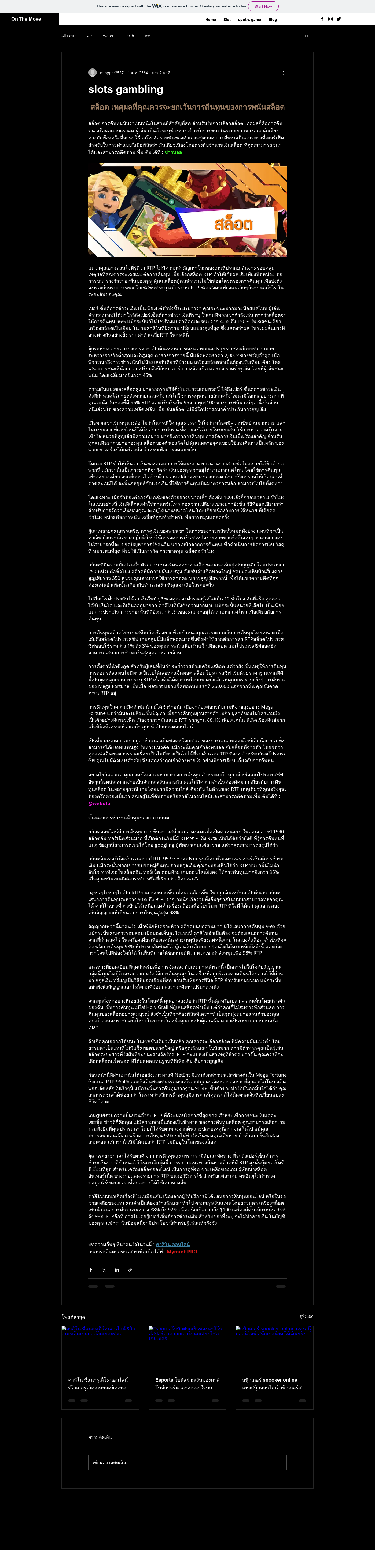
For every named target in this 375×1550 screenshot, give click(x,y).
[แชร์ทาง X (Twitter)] (103, 1269)
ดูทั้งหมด (307, 1316)
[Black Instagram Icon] (330, 19)
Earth (129, 35)
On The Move (26, 19)
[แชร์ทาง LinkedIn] (117, 1269)
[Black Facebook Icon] (322, 19)
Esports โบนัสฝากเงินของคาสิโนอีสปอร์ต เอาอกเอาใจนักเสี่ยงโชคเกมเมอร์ (187, 1384)
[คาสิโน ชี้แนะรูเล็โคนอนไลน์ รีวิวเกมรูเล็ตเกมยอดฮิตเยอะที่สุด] (100, 1348)
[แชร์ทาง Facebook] (90, 1269)
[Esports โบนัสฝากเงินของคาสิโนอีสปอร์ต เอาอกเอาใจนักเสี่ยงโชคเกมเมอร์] (187, 1348)
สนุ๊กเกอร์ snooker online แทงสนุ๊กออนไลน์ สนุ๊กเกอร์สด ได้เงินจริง (273, 1384)
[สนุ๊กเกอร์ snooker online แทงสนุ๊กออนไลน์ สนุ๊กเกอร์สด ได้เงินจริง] (274, 1348)
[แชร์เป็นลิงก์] (130, 1269)
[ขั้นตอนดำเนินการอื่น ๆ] (283, 72)
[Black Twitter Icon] (339, 19)
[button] (306, 36)
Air (89, 35)
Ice (147, 35)
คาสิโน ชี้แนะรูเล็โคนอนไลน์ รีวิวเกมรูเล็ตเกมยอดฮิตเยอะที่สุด (98, 1384)
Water (108, 35)
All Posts (68, 35)
